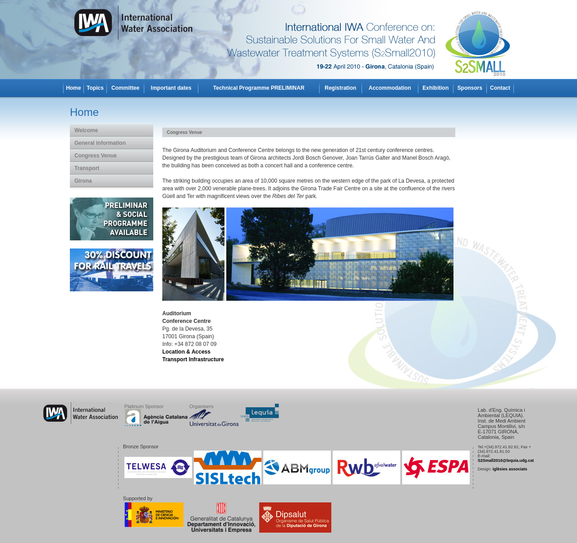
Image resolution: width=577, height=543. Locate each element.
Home (73, 88)
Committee (125, 88)
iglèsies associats (510, 469)
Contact (500, 88)
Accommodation (390, 88)
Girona (83, 181)
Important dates (171, 88)
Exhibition (435, 88)
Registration (340, 88)
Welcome (86, 130)
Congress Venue (95, 155)
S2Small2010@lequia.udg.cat (506, 460)
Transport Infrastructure (193, 359)
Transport (86, 168)
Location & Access (186, 352)
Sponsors (470, 88)
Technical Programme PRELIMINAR (259, 88)
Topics (95, 88)
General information (100, 143)
